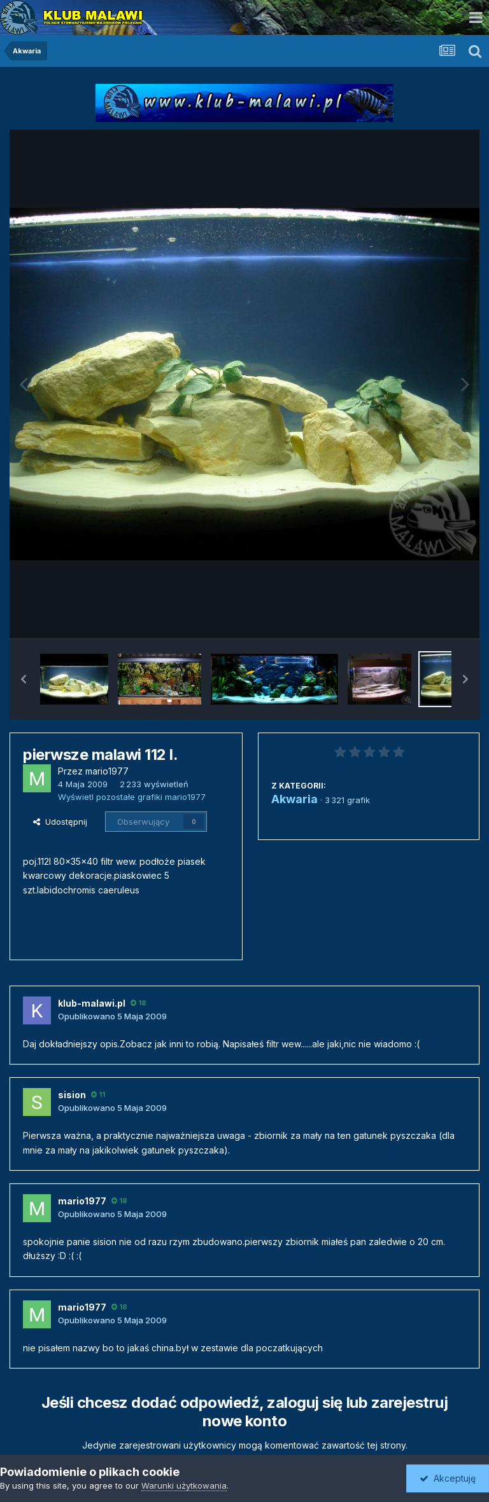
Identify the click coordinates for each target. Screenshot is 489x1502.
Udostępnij (60, 821)
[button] (24, 679)
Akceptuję (448, 1478)
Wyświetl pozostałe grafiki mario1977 (132, 797)
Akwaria (294, 799)
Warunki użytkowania (184, 1485)
